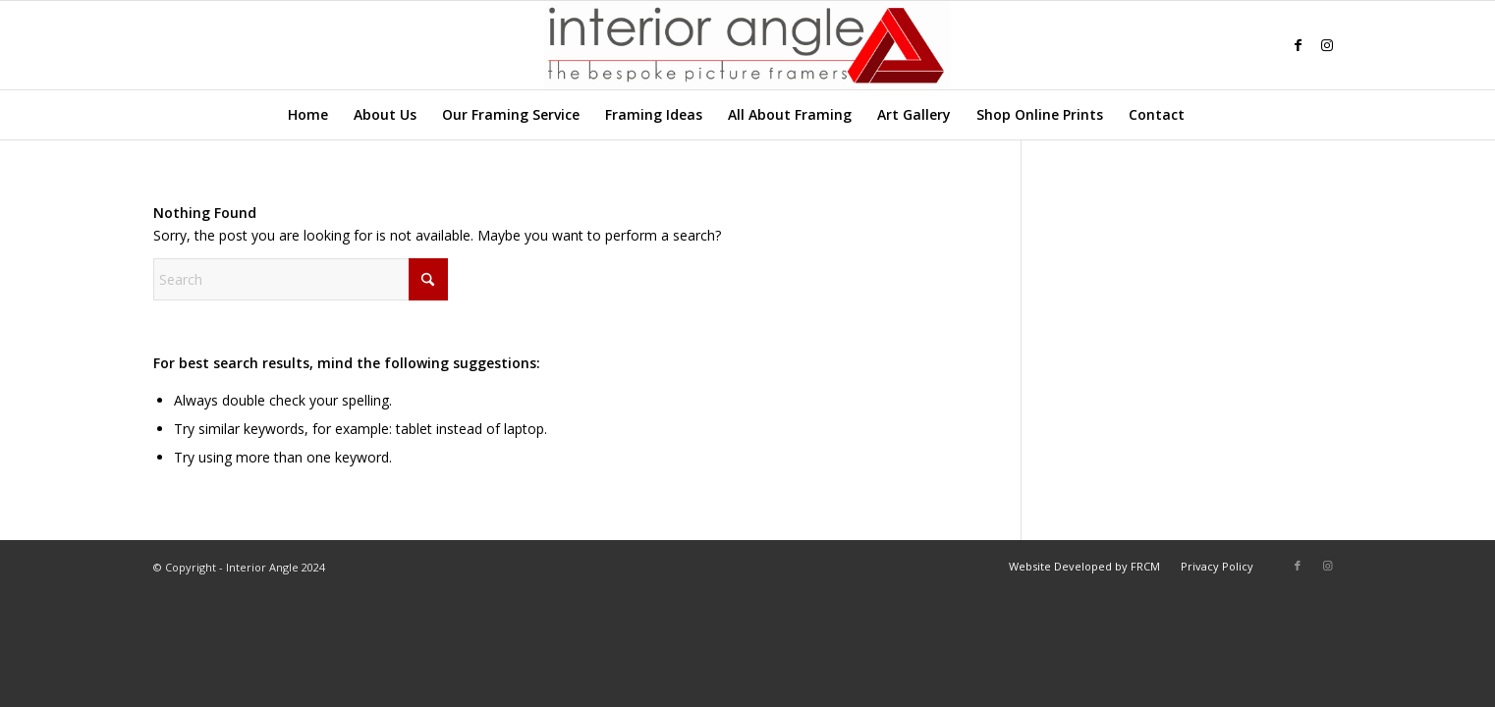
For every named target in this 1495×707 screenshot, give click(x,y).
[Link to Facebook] (1297, 45)
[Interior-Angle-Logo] (747, 45)
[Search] (1209, 114)
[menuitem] (308, 114)
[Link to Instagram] (1327, 45)
